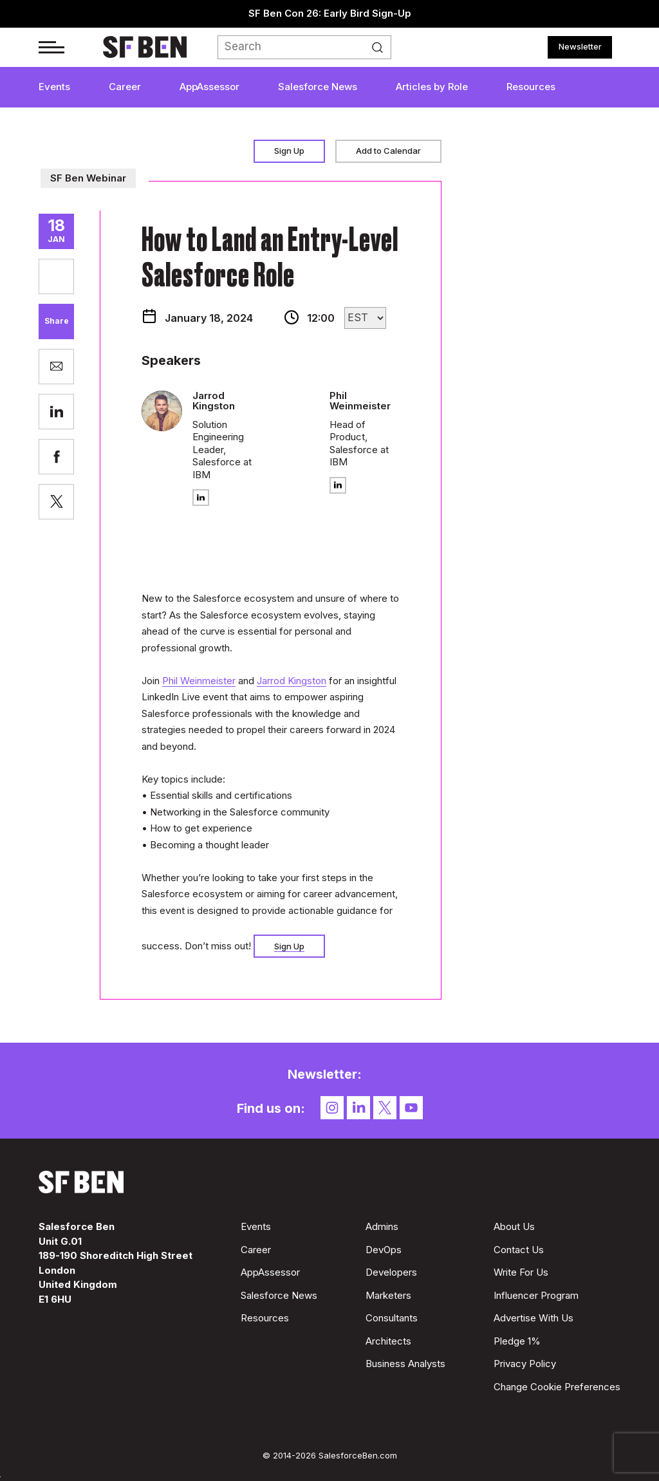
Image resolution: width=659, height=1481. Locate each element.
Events (54, 86)
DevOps (384, 1249)
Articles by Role (432, 86)
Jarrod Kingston (291, 681)
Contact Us (519, 1249)
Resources (530, 86)
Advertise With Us (533, 1318)
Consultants (392, 1318)
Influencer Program (536, 1295)
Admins (382, 1226)
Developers (391, 1272)
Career (125, 86)
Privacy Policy (525, 1363)
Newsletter (580, 46)
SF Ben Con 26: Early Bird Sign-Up (329, 13)
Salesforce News (317, 86)
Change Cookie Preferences (557, 1387)
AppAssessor (209, 86)
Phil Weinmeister (199, 681)
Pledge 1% (517, 1341)
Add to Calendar (388, 150)
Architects (388, 1341)
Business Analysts (405, 1363)
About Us (514, 1226)
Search (381, 47)
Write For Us (521, 1272)
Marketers (388, 1295)
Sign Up (289, 150)
